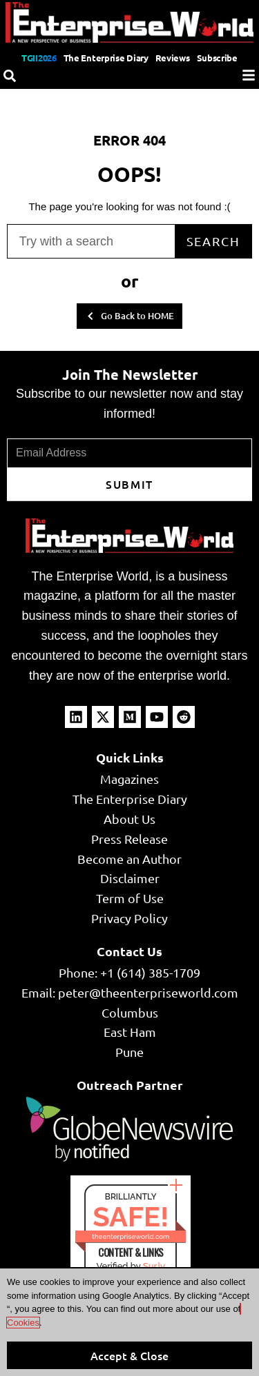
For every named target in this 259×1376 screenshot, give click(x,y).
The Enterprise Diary (106, 57)
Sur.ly (154, 1266)
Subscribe (217, 57)
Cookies (23, 1322)
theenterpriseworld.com (130, 1236)
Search (213, 241)
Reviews (172, 57)
